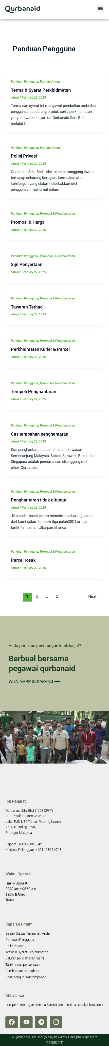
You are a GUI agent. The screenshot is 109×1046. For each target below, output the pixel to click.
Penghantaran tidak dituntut (39, 499)
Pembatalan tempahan (21, 971)
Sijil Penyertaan (26, 264)
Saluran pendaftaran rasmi (24, 958)
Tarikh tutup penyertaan (22, 965)
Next (94, 596)
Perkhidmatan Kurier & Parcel (40, 349)
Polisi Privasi (24, 156)
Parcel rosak (23, 560)
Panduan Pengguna (24, 81)
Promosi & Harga (28, 222)
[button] (100, 8)
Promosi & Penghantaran (57, 213)
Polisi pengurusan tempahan (25, 977)
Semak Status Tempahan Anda (27, 933)
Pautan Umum (50, 81)
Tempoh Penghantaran (33, 391)
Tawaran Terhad (27, 306)
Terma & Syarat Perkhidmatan (41, 90)
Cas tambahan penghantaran (39, 434)
